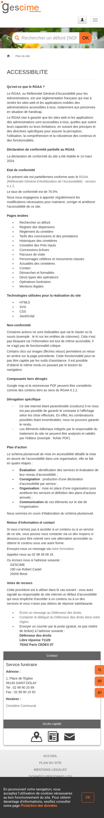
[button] (8, 38)
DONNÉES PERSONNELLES (50, 776)
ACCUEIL (50, 756)
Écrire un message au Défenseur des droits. (50, 612)
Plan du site (23, 56)
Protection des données (39, 806)
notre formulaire (63, 549)
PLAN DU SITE (50, 763)
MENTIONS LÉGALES (50, 769)
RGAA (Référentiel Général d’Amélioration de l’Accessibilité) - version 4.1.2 (51, 181)
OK (85, 37)
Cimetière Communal (21, 706)
